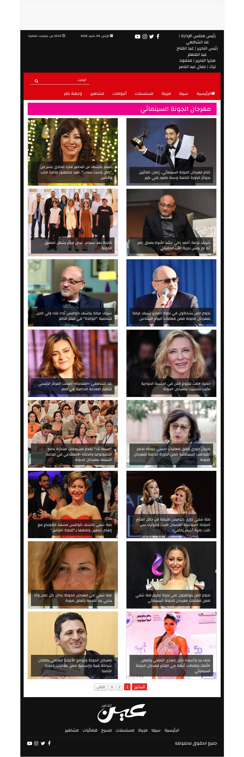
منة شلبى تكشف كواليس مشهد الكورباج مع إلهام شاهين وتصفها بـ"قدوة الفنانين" (75, 527)
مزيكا (166, 93)
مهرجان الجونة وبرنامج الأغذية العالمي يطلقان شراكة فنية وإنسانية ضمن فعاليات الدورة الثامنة (75, 666)
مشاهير (97, 93)
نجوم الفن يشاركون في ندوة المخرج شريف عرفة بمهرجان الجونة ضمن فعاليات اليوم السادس (171, 316)
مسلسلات (144, 93)
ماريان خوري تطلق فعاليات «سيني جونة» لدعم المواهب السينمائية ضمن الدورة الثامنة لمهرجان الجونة (172, 454)
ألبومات (119, 93)
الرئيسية (206, 93)
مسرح (106, 730)
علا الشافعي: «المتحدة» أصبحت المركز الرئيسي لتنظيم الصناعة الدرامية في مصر (75, 386)
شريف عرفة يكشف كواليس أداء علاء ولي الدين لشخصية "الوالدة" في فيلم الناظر (74, 316)
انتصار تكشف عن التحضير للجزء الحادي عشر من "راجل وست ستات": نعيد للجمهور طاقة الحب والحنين (76, 172)
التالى (100, 687)
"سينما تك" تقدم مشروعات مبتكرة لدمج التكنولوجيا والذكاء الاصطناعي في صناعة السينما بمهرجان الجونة (79, 454)
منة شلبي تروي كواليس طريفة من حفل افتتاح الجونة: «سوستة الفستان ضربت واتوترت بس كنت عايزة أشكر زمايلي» (173, 525)
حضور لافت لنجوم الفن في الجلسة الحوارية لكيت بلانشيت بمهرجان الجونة (175, 386)
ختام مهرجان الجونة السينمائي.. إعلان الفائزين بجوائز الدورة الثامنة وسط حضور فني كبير (174, 175)
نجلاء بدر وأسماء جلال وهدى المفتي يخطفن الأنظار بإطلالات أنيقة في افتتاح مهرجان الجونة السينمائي (173, 666)
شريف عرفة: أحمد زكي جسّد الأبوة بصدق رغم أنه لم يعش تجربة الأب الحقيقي (174, 245)
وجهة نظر (73, 93)
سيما (183, 93)
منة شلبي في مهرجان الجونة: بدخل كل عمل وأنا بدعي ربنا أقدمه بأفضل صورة (73, 598)
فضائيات (90, 730)
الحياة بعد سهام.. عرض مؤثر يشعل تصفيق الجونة (78, 245)
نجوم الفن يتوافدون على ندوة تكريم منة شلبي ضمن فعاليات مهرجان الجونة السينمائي (172, 598)
